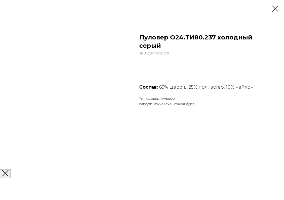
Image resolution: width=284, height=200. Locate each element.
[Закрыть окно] (5, 173)
